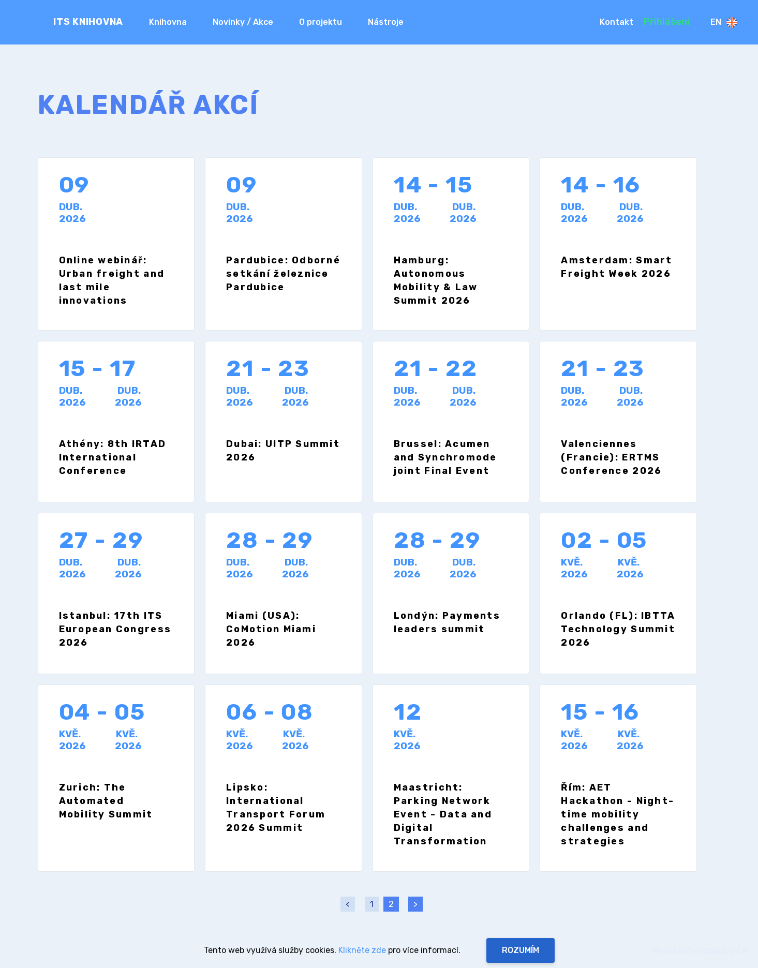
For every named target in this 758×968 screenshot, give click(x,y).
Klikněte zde (362, 950)
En (723, 22)
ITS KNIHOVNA (88, 21)
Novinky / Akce (243, 22)
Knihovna (168, 22)
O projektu (320, 22)
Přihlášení (667, 21)
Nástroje (386, 22)
